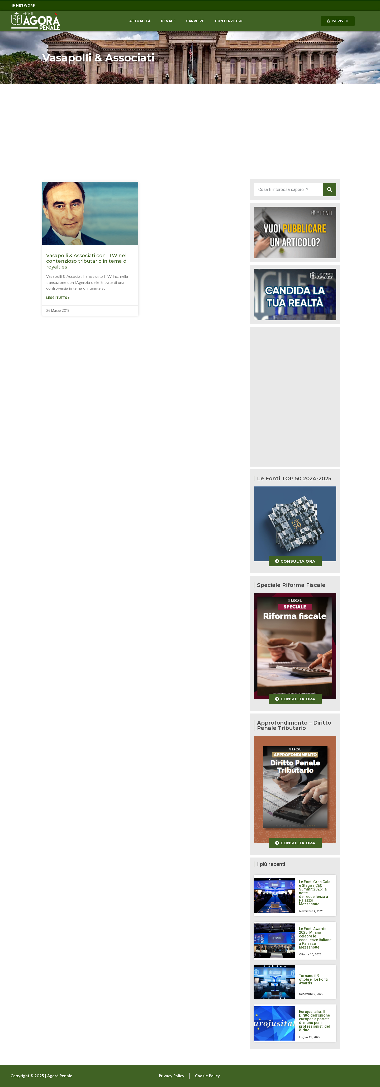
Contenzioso (229, 21)
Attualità (140, 21)
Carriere (195, 21)
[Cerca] (329, 189)
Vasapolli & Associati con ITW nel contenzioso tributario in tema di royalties (86, 261)
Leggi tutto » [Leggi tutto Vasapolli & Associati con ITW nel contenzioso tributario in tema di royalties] (58, 298)
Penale (168, 21)
